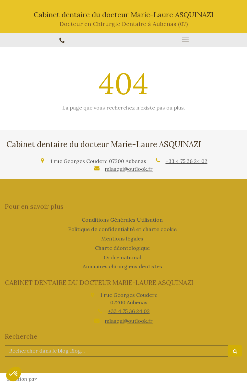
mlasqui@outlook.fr (129, 169)
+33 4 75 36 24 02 (186, 161)
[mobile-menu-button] (185, 39)
